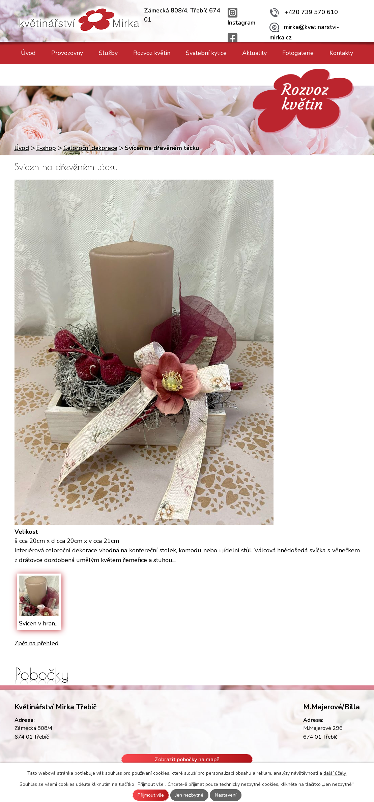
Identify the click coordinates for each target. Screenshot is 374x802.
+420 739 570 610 (303, 12)
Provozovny (67, 53)
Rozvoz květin (151, 53)
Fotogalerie (298, 53)
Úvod (28, 53)
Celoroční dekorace (90, 148)
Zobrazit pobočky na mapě (187, 759)
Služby (108, 53)
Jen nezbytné (189, 795)
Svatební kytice (206, 53)
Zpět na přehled (37, 643)
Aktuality (254, 53)
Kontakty (341, 53)
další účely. (335, 773)
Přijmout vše (151, 795)
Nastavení (225, 795)
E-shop (46, 148)
